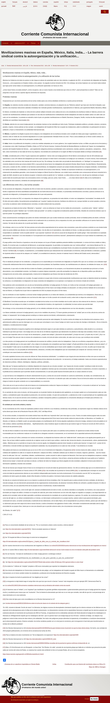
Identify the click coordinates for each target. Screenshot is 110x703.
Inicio (2, 65)
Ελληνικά (102, 2)
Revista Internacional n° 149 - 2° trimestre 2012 (65, 65)
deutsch (25, 2)
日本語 (45, 6)
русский (3, 6)
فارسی (25, 6)
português (89, 2)
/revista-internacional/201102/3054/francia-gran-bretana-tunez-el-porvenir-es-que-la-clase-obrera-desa (58, 628)
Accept (87, 699)
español (56, 2)
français (14, 2)
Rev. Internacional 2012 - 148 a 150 (40, 65)
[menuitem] (7, 43)
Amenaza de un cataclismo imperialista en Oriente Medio (22, 664)
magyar (88, 6)
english (3, 2)
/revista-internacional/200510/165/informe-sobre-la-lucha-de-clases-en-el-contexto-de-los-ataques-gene (37, 603)
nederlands (76, 2)
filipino (56, 6)
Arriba (54, 664)
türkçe (66, 2)
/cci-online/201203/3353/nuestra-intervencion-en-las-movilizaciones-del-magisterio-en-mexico (77, 545)
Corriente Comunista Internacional (55, 34)
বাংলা (74, 6)
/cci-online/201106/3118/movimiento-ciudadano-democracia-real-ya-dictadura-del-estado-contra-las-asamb (37, 585)
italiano (35, 2)
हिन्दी (13, 6)
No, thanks (94, 699)
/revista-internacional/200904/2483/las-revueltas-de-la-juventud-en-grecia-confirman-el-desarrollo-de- (57, 643)
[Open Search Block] (105, 11)
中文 (65, 6)
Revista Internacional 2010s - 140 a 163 (17, 65)
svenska (45, 2)
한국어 (35, 6)
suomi (101, 6)
